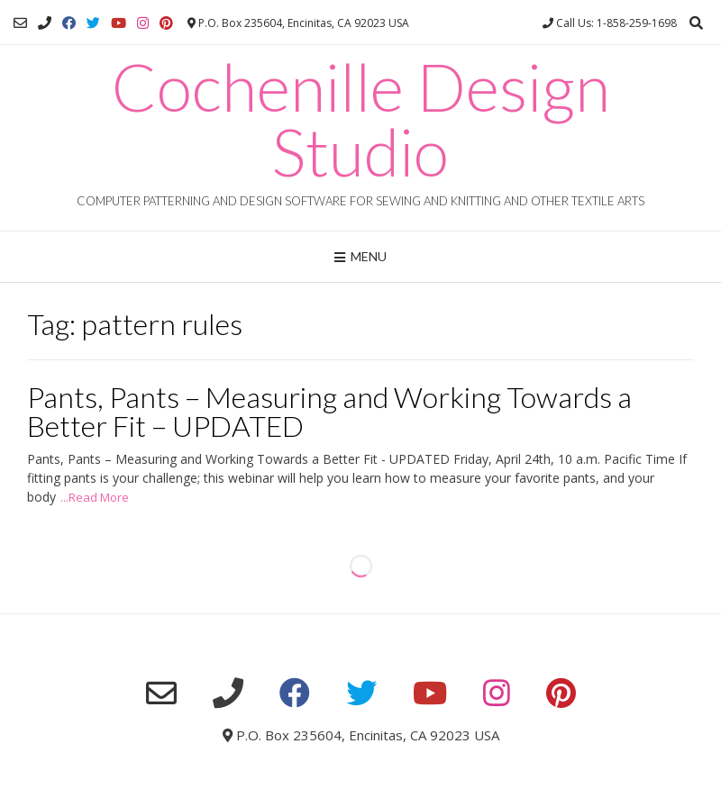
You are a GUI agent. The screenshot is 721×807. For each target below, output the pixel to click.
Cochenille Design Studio (361, 119)
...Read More (94, 497)
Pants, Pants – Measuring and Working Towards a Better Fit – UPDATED (329, 411)
